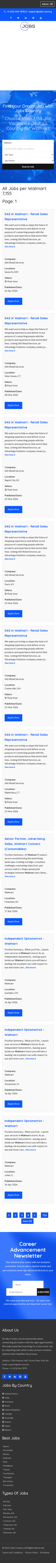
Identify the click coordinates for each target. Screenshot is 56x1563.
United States (11, 1393)
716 (45, 1215)
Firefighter (8, 1465)
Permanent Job (10, 1517)
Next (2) (27, 1221)
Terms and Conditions (12, 1552)
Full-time (7, 1505)
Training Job (8, 1528)
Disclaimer (45, 1552)
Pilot (5, 1462)
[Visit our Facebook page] (11, 18)
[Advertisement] (28, 61)
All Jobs (6, 1501)
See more (10, 246)
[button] (47, 4)
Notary (6, 1454)
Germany (9, 1401)
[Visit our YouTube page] (41, 18)
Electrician (8, 1481)
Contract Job (9, 1521)
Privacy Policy (31, 1552)
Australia (9, 1418)
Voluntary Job (9, 1532)
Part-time (7, 1509)
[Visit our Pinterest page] (34, 18)
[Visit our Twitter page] (19, 18)
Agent (6, 1446)
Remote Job (8, 1513)
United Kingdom (12, 1409)
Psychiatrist (8, 1473)
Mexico (8, 1430)
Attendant (8, 1450)
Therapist (7, 1477)
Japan (7, 1426)
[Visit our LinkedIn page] (26, 18)
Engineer (7, 1458)
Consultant (8, 1485)
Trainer (6, 1469)
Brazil (7, 1405)
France (8, 1422)
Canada (8, 1413)
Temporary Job (10, 1524)
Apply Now (13, 301)
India (7, 1397)
